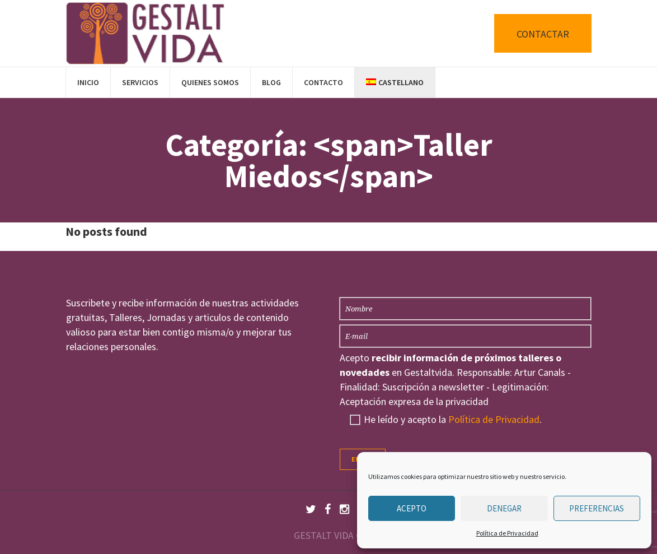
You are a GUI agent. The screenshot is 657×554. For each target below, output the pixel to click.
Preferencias (596, 508)
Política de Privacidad (507, 533)
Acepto (411, 508)
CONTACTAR (543, 33)
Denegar (504, 508)
